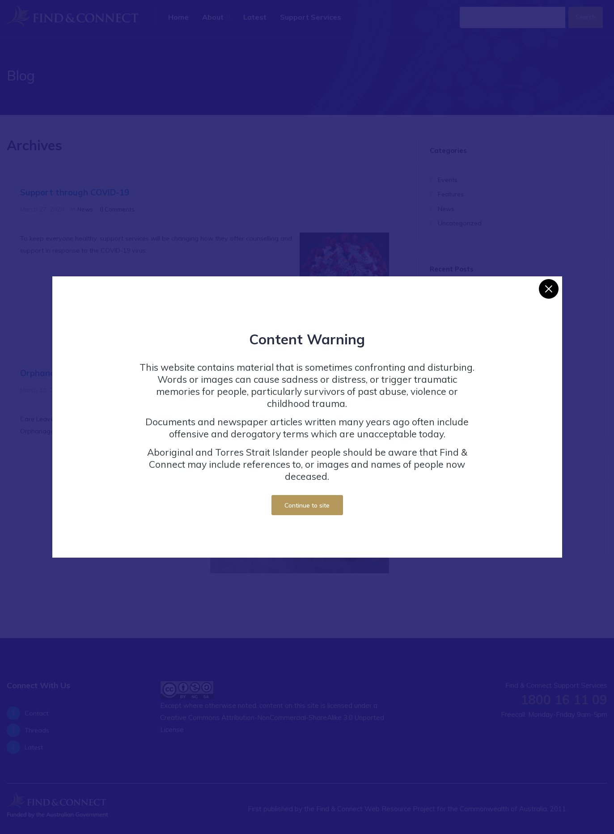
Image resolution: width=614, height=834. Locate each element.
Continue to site (307, 500)
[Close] (549, 284)
